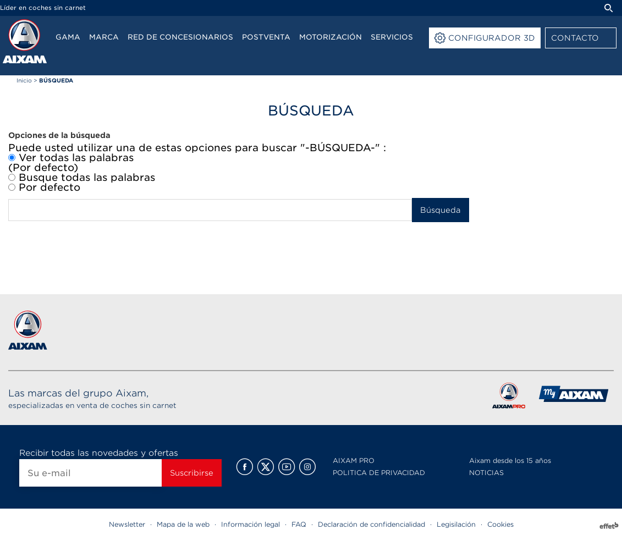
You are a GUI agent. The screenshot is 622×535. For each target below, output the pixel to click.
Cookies (500, 524)
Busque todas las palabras (81, 178)
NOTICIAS (486, 472)
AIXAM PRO (354, 460)
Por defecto (44, 187)
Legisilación (456, 524)
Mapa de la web (183, 524)
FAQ (298, 524)
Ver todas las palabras (71, 158)
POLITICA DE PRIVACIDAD (379, 472)
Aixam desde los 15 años (510, 460)
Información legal (250, 524)
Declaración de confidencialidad (371, 524)
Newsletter (127, 524)
